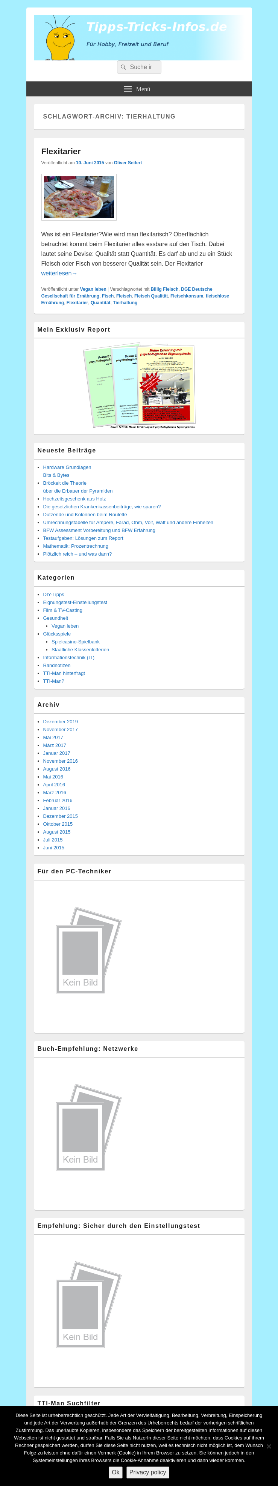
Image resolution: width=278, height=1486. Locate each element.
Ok (115, 1472)
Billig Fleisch (165, 289)
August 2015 (57, 832)
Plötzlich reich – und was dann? (77, 554)
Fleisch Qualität (151, 296)
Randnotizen (57, 665)
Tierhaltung (125, 302)
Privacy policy (147, 1472)
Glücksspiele (57, 634)
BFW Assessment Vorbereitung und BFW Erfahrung (99, 530)
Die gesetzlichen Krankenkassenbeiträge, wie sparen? (102, 506)
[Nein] (268, 1446)
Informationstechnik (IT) (69, 657)
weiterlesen (59, 273)
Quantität (101, 302)
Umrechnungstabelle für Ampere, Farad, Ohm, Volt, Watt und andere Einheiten (128, 522)
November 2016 (60, 761)
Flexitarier (61, 151)
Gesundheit (55, 618)
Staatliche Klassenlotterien (80, 649)
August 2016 (57, 769)
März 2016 (54, 792)
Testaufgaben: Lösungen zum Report (83, 538)
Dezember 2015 (60, 816)
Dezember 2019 (60, 721)
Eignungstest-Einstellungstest (75, 602)
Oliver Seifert (128, 162)
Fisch (108, 296)
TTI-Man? (53, 681)
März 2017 (54, 745)
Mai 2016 (53, 777)
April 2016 (54, 784)
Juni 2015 (53, 847)
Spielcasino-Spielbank (76, 642)
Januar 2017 (56, 753)
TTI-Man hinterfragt (64, 673)
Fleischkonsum (186, 296)
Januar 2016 (56, 808)
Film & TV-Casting (63, 610)
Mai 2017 (53, 737)
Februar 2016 (58, 800)
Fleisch (124, 296)
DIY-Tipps (53, 594)
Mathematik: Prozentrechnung (75, 546)
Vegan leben (93, 289)
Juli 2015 (53, 840)
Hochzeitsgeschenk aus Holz (74, 499)
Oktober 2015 (58, 824)
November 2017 (60, 729)
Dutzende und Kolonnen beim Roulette (85, 514)
